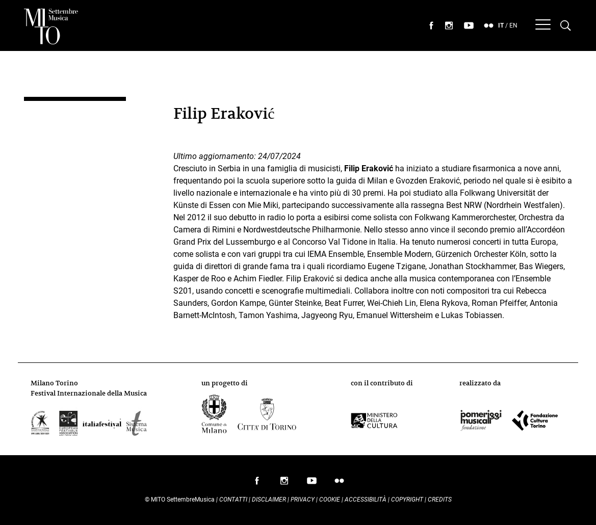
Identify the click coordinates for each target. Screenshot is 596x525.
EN (513, 25)
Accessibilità (366, 499)
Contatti (233, 499)
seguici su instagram (449, 26)
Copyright (407, 499)
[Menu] (543, 26)
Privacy (303, 499)
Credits (440, 499)
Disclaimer (269, 499)
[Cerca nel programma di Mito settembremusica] (565, 25)
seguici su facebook (431, 26)
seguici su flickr (489, 26)
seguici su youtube (469, 26)
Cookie (329, 499)
